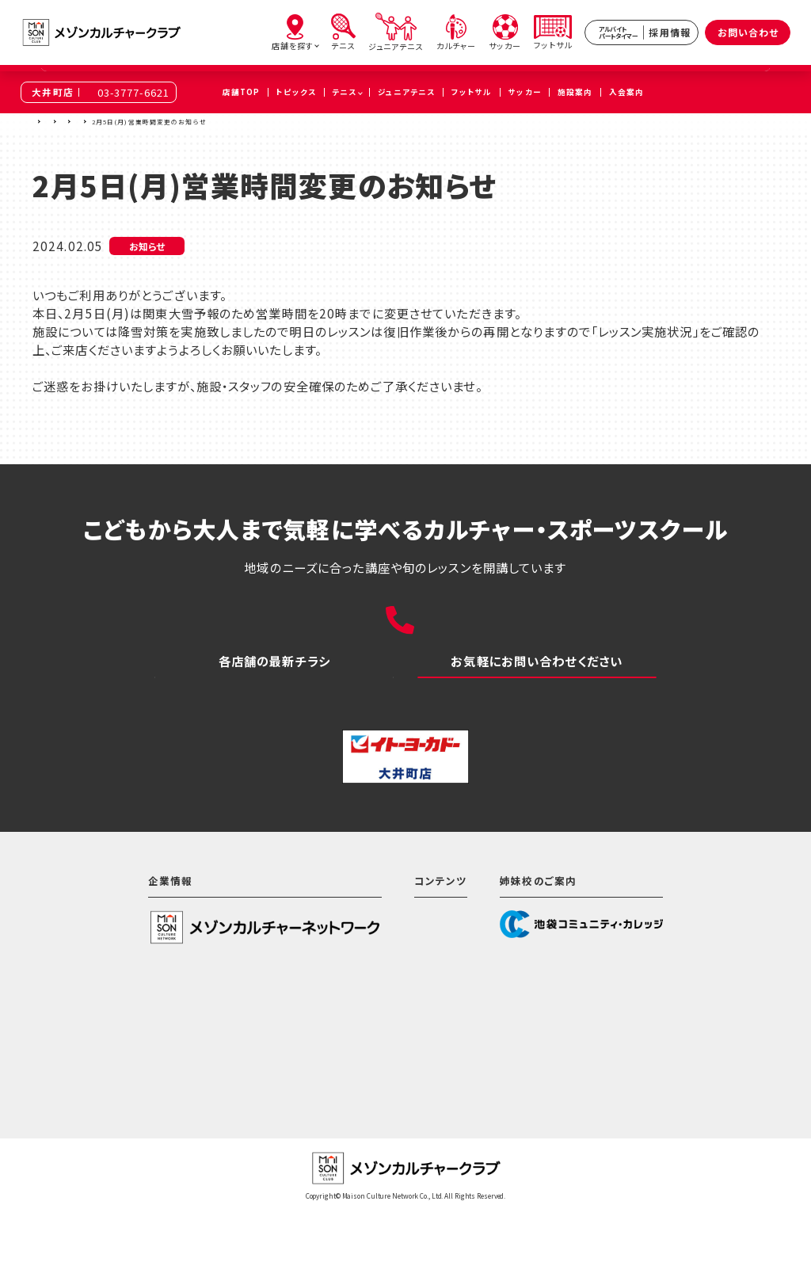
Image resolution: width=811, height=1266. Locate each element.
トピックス (152, 121)
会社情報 (111, 1014)
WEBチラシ (274, 703)
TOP (39, 121)
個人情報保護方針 (135, 1065)
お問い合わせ (748, 32)
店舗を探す (76, 121)
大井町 (114, 121)
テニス (369, 1018)
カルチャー (381, 1043)
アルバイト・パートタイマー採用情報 (445, 1119)
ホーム (370, 967)
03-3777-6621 (133, 92)
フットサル (379, 1094)
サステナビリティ (130, 1039)
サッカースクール (397, 1069)
